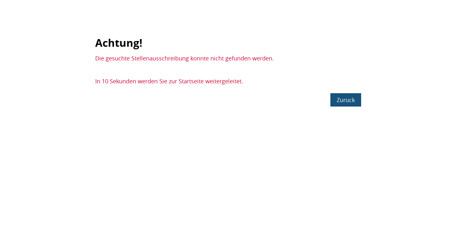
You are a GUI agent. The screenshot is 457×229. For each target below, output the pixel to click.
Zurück (346, 100)
